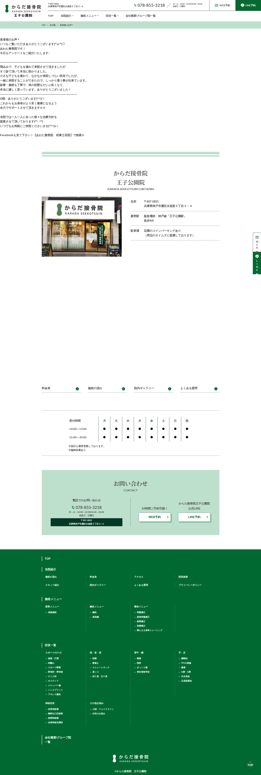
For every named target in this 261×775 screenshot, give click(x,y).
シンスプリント (55, 690)
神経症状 (50, 703)
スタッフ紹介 (52, 585)
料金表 (46, 388)
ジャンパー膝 (54, 685)
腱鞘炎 (184, 658)
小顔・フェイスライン (103, 709)
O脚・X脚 (186, 672)
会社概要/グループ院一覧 (141, 15)
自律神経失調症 (55, 722)
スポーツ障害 (54, 667)
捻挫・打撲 (53, 658)
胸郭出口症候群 (55, 713)
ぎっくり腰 (142, 667)
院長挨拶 (183, 577)
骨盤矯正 (141, 612)
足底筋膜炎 (186, 681)
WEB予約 (155, 517)
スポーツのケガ (53, 652)
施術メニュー (53, 599)
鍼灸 (94, 612)
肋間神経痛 (53, 718)
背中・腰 (138, 652)
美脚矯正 (141, 626)
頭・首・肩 (95, 652)
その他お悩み (97, 703)
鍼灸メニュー (97, 606)
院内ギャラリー (144, 388)
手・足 (182, 652)
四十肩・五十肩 (99, 676)
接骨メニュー (52, 606)
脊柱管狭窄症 (143, 672)
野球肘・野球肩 (55, 672)
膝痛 (183, 667)
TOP (50, 15)
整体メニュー (141, 606)
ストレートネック (100, 667)
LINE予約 (194, 517)
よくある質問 (188, 388)
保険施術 (52, 612)
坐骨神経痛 (53, 709)
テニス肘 (52, 676)
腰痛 (139, 658)
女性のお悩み (98, 713)
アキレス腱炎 (54, 694)
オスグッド (53, 681)
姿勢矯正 (141, 621)
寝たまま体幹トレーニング (149, 630)
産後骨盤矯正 (143, 617)
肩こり (95, 672)
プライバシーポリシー (190, 585)
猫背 (139, 663)
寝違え (95, 663)
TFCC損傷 (186, 663)
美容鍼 (95, 617)
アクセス (138, 577)
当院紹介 (66, 15)
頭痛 (94, 658)
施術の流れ (95, 388)
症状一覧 (111, 15)
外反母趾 (185, 676)
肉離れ (51, 663)
